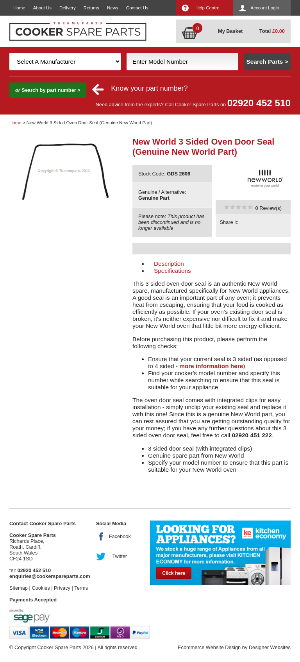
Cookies (41, 588)
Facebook (120, 536)
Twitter (119, 556)
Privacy (62, 588)
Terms (81, 588)
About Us (42, 7)
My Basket (230, 31)
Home (19, 7)
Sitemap (18, 588)
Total (272, 31)
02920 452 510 (259, 103)
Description (169, 263)
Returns (91, 7)
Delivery (67, 7)
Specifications (172, 270)
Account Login (265, 7)
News (112, 7)
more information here (211, 366)
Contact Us (137, 7)
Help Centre (207, 7)
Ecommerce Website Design (209, 647)
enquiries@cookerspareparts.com (49, 576)
